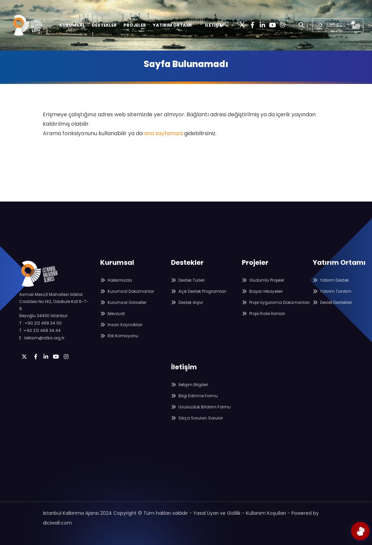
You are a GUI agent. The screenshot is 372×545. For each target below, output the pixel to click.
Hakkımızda (116, 289)
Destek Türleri (188, 289)
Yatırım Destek (331, 289)
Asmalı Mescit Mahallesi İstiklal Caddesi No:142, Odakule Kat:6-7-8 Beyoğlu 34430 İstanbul (54, 318)
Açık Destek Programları (198, 300)
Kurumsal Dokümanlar (127, 300)
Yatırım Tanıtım (332, 300)
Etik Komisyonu (119, 344)
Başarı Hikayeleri (262, 300)
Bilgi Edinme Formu (194, 404)
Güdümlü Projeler (263, 289)
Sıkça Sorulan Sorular (197, 427)
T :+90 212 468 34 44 (40, 344)
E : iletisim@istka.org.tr (41, 351)
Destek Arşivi (187, 311)
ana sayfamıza (163, 133)
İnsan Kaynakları (121, 333)
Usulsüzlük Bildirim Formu (201, 416)
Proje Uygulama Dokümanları (276, 311)
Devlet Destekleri (332, 311)
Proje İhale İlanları (263, 322)
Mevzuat (112, 322)
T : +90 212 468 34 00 (40, 336)
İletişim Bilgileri (189, 393)
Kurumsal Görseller (123, 311)
